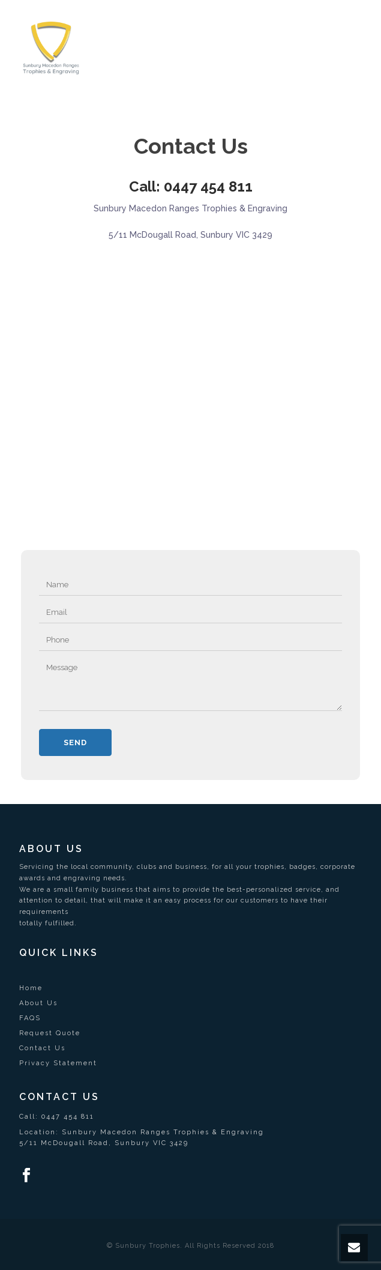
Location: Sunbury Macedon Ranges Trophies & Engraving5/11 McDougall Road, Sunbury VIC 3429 (141, 1137)
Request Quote (49, 1033)
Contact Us (42, 1048)
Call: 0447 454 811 (191, 186)
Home (31, 988)
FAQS (30, 1018)
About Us (38, 1003)
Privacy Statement (58, 1063)
